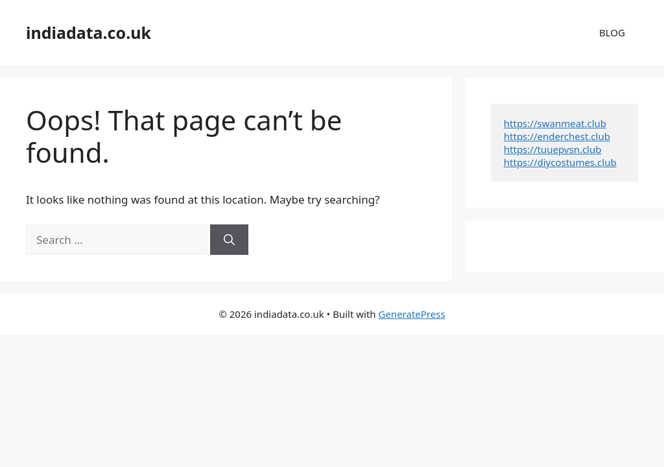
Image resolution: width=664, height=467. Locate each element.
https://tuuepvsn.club (553, 149)
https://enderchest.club (557, 136)
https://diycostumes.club (560, 162)
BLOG (612, 32)
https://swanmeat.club (555, 123)
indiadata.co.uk (88, 32)
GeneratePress (411, 313)
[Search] (229, 240)
